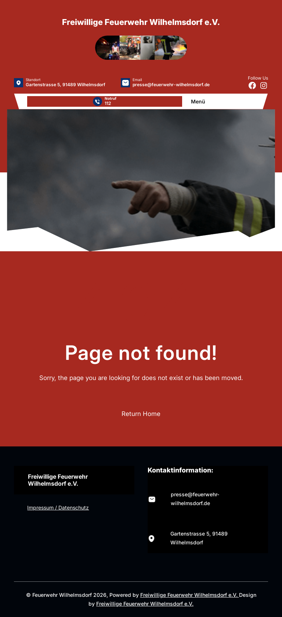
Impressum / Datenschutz (58, 507)
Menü (198, 101)
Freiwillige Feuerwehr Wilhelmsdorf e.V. (189, 595)
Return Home (141, 413)
